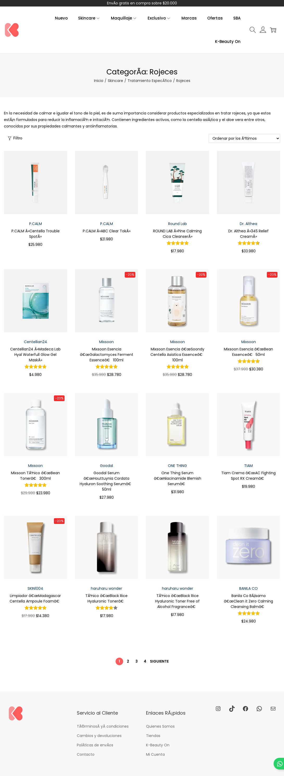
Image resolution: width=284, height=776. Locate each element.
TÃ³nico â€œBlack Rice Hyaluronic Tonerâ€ (106, 598)
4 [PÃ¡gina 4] (145, 661)
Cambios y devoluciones (99, 735)
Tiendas (153, 735)
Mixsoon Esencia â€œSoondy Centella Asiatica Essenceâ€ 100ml (177, 355)
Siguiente (159, 661)
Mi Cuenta (155, 754)
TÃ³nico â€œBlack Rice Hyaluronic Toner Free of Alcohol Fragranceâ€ (177, 601)
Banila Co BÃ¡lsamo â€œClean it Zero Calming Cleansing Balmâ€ (248, 601)
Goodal (106, 465)
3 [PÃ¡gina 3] (136, 661)
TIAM (248, 465)
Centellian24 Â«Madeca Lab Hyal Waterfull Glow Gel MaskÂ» (35, 355)
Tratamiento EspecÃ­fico (150, 80)
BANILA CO (248, 588)
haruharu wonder (106, 588)
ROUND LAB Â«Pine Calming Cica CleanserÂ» (177, 233)
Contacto (85, 754)
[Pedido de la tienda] (244, 138)
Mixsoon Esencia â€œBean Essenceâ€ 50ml (248, 352)
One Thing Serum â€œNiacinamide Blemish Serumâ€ (177, 478)
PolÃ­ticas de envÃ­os (95, 745)
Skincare (115, 80)
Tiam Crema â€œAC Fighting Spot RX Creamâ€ (248, 475)
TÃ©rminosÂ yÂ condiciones (103, 726)
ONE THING (177, 465)
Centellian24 (35, 341)
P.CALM (35, 223)
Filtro (15, 138)
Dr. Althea (248, 223)
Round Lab (177, 223)
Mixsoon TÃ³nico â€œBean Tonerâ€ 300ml (35, 475)
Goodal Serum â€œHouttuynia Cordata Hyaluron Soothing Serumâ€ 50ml (106, 481)
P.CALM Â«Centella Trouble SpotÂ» (35, 233)
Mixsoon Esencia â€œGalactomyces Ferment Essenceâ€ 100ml (106, 355)
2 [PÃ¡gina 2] (128, 661)
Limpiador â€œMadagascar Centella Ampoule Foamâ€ (35, 598)
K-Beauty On (157, 745)
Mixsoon (106, 341)
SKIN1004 (35, 588)
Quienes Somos (160, 726)
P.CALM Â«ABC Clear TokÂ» (106, 231)
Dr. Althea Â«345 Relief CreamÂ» (248, 233)
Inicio (98, 80)
